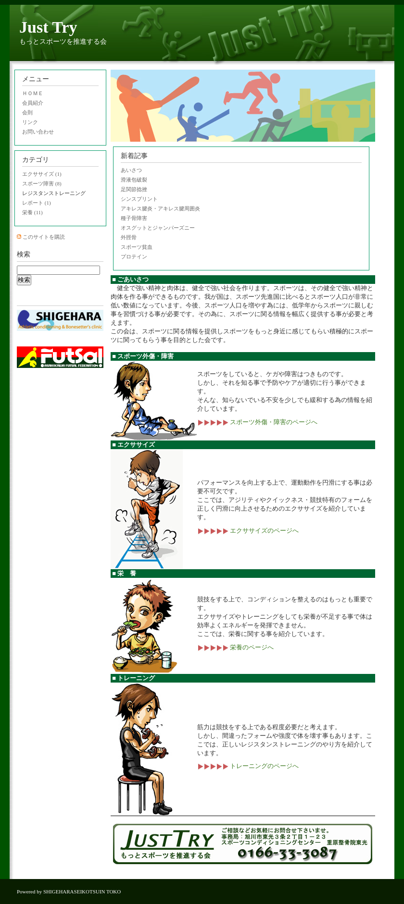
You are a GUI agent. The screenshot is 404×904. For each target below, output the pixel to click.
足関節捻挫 (134, 189)
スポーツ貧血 (136, 247)
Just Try (48, 27)
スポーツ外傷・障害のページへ (257, 422)
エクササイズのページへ (248, 530)
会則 (27, 112)
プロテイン (134, 256)
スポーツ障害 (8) (42, 183)
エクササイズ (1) (42, 174)
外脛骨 (129, 237)
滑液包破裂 (134, 180)
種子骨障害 (134, 218)
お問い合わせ (38, 131)
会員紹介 (32, 103)
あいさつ (131, 170)
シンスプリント (139, 199)
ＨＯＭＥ (32, 93)
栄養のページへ (235, 647)
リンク (30, 122)
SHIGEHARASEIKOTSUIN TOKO (82, 891)
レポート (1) (36, 203)
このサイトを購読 (44, 237)
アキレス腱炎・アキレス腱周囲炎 (160, 208)
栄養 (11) (32, 212)
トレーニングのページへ (248, 766)
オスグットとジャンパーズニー (158, 228)
